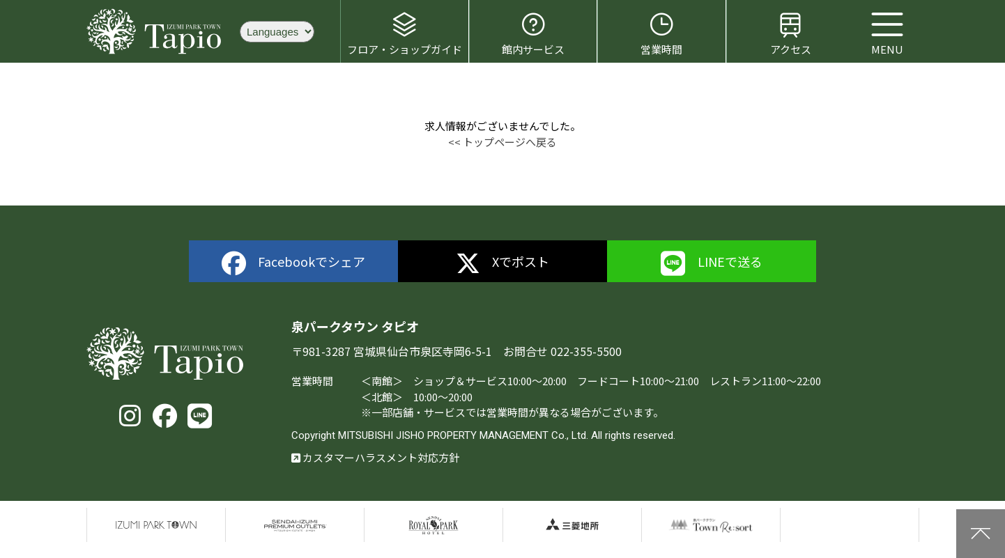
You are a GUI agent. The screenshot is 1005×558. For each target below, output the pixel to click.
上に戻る (980, 533)
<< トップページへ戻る (502, 141)
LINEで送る (711, 263)
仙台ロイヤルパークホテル (433, 525)
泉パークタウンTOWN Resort (711, 525)
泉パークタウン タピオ (156, 31)
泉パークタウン (156, 525)
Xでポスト (503, 263)
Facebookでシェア (294, 263)
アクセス (790, 33)
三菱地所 (572, 525)
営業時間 (661, 33)
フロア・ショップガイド (404, 33)
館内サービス (533, 33)
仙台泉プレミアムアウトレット (295, 525)
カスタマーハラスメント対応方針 (375, 457)
